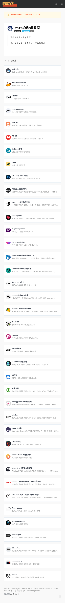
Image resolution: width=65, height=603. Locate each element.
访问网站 (18, 31)
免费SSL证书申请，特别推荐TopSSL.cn (25, 14)
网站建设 (7, 594)
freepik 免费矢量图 (27, 27)
